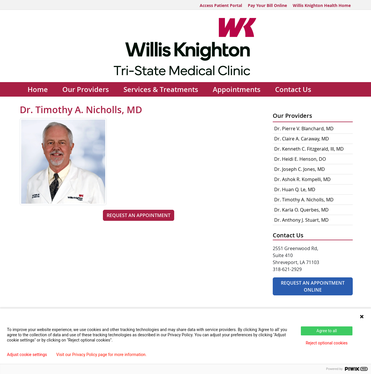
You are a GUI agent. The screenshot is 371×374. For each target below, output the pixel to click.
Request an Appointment (138, 215)
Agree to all (327, 330)
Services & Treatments (160, 89)
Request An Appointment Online (313, 286)
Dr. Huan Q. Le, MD (294, 189)
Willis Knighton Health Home (322, 5)
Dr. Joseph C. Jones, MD (299, 169)
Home (38, 89)
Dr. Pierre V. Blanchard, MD (304, 128)
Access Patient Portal (221, 5)
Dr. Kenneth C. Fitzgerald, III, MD (309, 149)
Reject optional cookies (327, 343)
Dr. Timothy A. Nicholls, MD (304, 199)
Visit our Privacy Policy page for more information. (101, 354)
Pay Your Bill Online (267, 5)
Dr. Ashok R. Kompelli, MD (302, 179)
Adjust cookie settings (27, 354)
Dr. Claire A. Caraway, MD (301, 138)
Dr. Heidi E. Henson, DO (300, 159)
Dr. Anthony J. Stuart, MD (301, 220)
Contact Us (293, 89)
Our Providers (85, 89)
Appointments (237, 89)
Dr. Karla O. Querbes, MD (301, 210)
